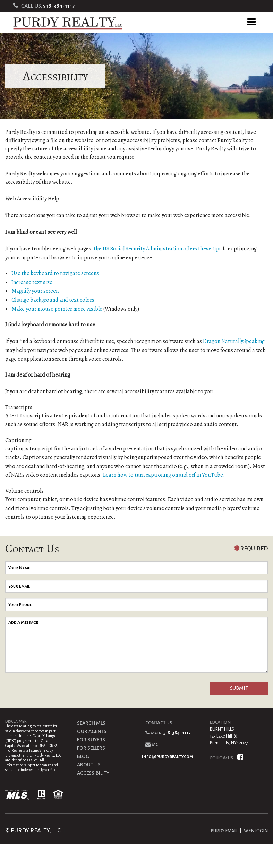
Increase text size (31, 282)
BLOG (83, 756)
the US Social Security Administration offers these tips (158, 248)
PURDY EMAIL (224, 830)
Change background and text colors (52, 300)
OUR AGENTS (91, 731)
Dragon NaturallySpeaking (234, 341)
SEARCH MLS (91, 723)
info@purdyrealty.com (167, 756)
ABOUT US (89, 764)
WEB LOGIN (256, 830)
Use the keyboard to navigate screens (55, 273)
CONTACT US (158, 722)
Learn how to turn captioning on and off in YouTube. (164, 475)
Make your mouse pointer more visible (56, 309)
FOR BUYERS (91, 739)
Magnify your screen (35, 291)
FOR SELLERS (91, 748)
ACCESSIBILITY (93, 773)
